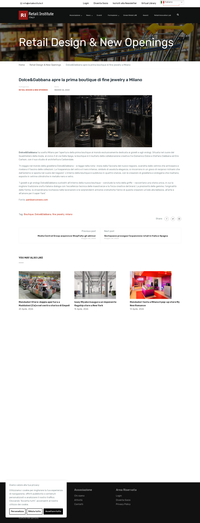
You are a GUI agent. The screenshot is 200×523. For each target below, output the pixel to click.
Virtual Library (148, 3)
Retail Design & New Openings (33, 90)
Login (86, 3)
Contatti (78, 504)
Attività (78, 500)
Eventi (99, 15)
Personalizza (17, 511)
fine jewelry (58, 214)
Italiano (166, 2)
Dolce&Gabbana (43, 214)
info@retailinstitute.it (33, 3)
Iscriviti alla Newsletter (125, 3)
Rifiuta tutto (34, 511)
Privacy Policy (123, 504)
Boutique (29, 214)
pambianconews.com (37, 199)
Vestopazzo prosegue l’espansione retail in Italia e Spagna (136, 236)
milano (68, 214)
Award (145, 15)
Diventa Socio (101, 3)
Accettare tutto (53, 511)
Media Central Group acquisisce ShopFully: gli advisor (67, 236)
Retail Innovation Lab (162, 15)
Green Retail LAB (130, 15)
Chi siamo (79, 495)
